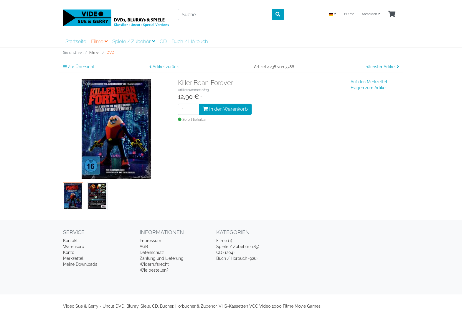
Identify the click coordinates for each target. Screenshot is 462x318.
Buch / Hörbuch (189, 41)
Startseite (75, 41)
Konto (68, 252)
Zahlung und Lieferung (162, 258)
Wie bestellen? (154, 270)
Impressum (150, 240)
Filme (99, 41)
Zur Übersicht (78, 66)
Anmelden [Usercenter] (371, 14)
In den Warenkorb (225, 109)
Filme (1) (224, 240)
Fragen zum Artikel (369, 87)
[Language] (332, 14)
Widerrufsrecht (154, 264)
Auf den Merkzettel (369, 81)
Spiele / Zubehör (133, 41)
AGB (144, 246)
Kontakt (70, 240)
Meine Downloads (80, 264)
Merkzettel (73, 258)
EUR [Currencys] (349, 14)
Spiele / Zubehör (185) (237, 246)
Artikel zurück (164, 66)
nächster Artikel (382, 66)
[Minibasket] (392, 14)
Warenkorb (73, 246)
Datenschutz (152, 252)
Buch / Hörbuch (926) (237, 258)
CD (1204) (225, 252)
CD (163, 41)
